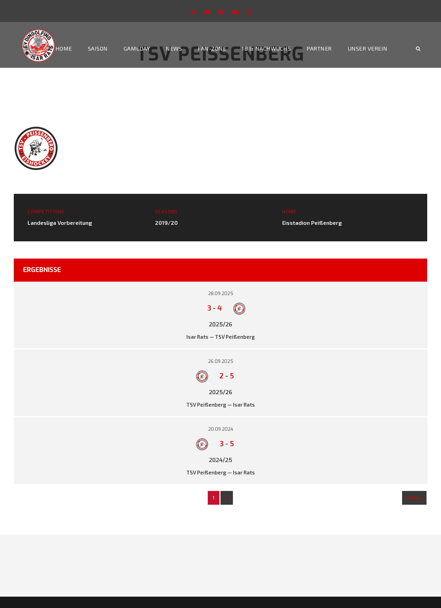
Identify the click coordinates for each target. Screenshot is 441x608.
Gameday (137, 48)
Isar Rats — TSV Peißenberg (220, 337)
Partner (319, 48)
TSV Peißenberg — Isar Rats (220, 404)
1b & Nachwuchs (266, 48)
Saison (98, 48)
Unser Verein (368, 48)
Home (63, 48)
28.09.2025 (220, 293)
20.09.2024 (220, 429)
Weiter (414, 498)
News (174, 48)
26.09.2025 (220, 361)
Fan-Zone (212, 48)
